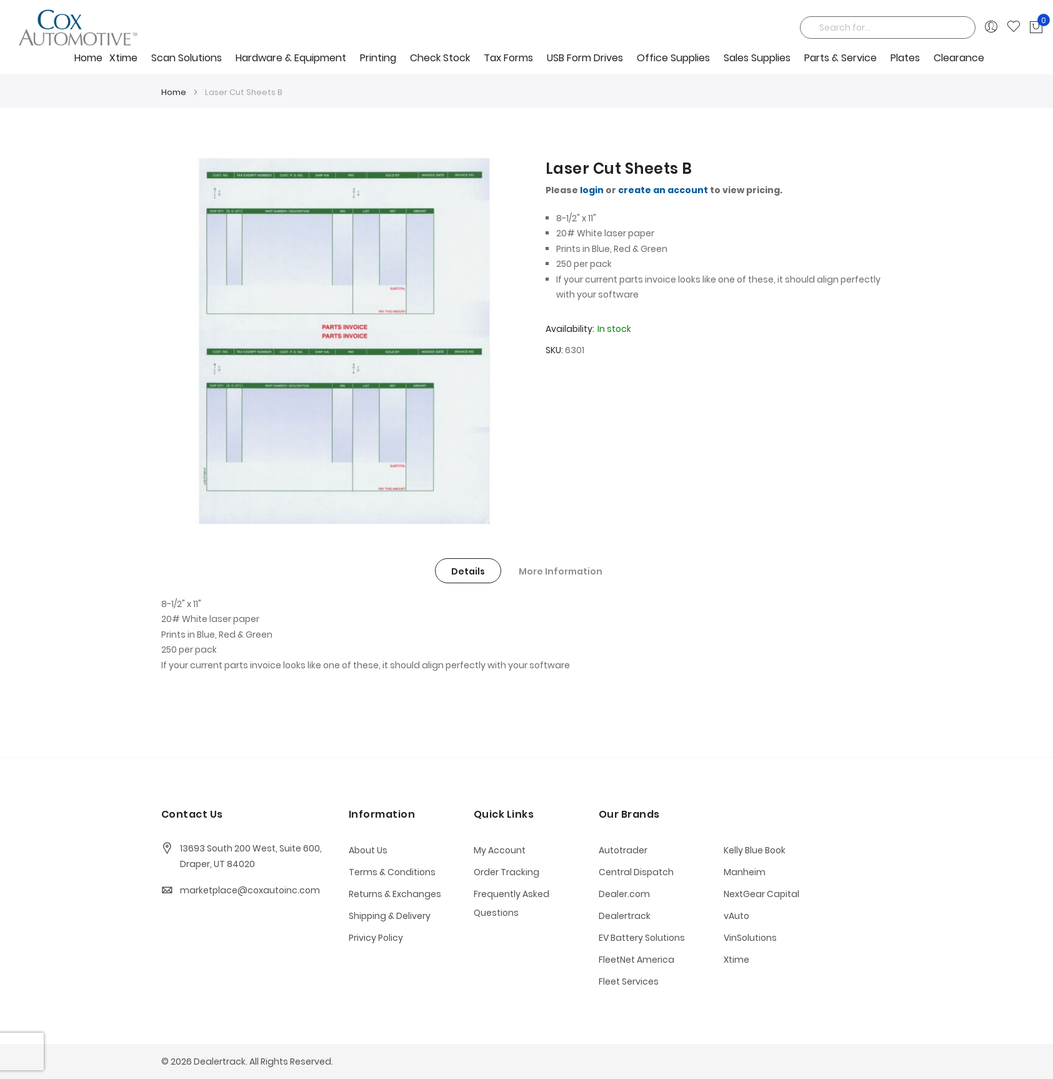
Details (468, 571)
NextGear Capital (761, 894)
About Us (368, 850)
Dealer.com (624, 894)
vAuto (736, 916)
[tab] (468, 570)
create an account (663, 190)
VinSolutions (750, 937)
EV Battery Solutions (642, 937)
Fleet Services (629, 981)
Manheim (745, 872)
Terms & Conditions (392, 872)
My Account (500, 850)
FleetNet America (636, 959)
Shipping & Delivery (390, 916)
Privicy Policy (376, 937)
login (592, 190)
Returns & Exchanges (395, 894)
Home (88, 58)
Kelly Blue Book (755, 850)
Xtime (736, 959)
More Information (560, 571)
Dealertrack (625, 916)
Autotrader (623, 850)
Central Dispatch (636, 872)
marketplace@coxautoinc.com (250, 890)
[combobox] (888, 27)
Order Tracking (506, 872)
